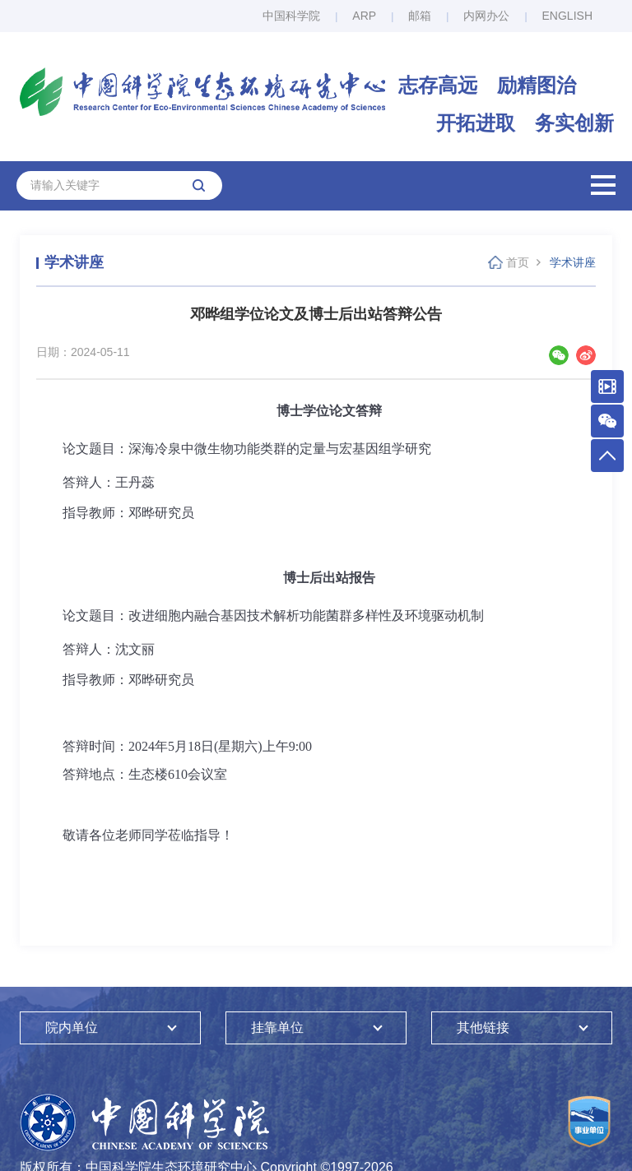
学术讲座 (573, 262)
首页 (517, 262)
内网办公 (486, 15)
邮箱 (419, 15)
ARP (364, 15)
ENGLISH (567, 15)
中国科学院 (291, 15)
